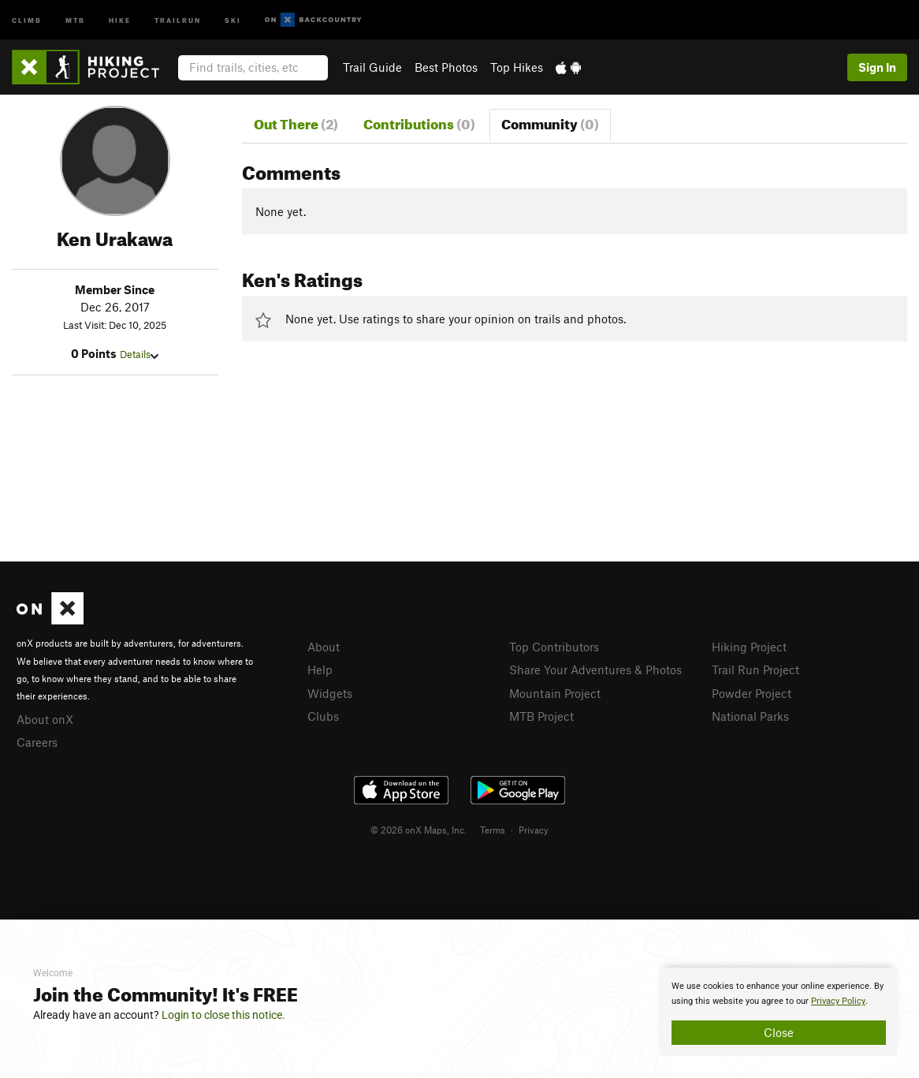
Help (320, 669)
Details (139, 354)
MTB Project (541, 716)
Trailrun (177, 19)
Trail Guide (372, 67)
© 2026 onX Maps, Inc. (418, 829)
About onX (45, 719)
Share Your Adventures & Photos (595, 669)
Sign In (877, 67)
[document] (779, 1012)
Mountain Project (555, 693)
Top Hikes (516, 67)
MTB (75, 19)
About (323, 647)
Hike (120, 19)
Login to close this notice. (223, 1015)
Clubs (323, 716)
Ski (233, 19)
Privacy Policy (838, 1001)
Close (779, 1032)
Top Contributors (554, 647)
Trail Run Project (755, 669)
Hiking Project (749, 647)
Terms (492, 829)
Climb (27, 19)
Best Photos (446, 67)
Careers (37, 742)
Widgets (329, 693)
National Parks (750, 716)
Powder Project (751, 693)
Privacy (534, 829)
